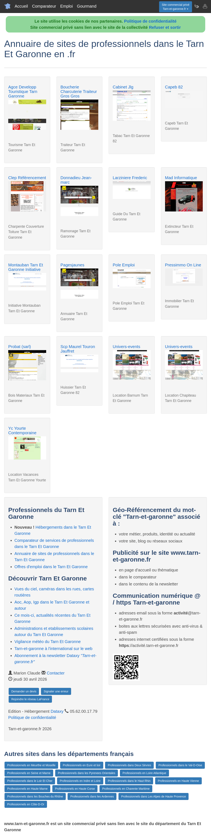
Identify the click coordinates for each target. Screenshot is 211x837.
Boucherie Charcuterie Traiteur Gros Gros (79, 91)
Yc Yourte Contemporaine (22, 430)
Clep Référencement (27, 177)
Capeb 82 (174, 87)
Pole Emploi (124, 265)
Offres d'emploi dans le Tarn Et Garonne (51, 566)
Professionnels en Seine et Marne (28, 773)
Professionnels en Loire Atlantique (144, 773)
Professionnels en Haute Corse (75, 788)
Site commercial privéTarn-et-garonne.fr (175, 6)
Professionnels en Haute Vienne (178, 780)
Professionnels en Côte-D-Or (25, 804)
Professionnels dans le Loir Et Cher (29, 780)
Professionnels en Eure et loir (82, 765)
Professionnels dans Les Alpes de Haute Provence (153, 796)
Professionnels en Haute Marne (27, 788)
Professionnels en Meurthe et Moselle (31, 765)
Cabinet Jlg (123, 87)
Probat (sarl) (19, 346)
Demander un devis (23, 691)
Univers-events (126, 346)
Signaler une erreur (56, 691)
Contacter (56, 673)
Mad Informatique (181, 177)
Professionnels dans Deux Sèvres (129, 765)
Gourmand (86, 6)
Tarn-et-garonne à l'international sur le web (53, 648)
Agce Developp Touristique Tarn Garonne (22, 91)
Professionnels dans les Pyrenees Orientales (86, 773)
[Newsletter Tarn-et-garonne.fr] (196, 6)
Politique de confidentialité (150, 21)
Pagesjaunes (72, 265)
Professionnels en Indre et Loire (80, 780)
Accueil (21, 6)
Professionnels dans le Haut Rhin (129, 780)
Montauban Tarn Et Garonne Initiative (25, 267)
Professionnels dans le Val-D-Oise (180, 765)
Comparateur (44, 6)
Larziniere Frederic (130, 177)
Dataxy (57, 711)
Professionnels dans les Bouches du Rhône (35, 796)
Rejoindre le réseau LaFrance (30, 699)
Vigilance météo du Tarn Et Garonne (47, 641)
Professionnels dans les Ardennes (92, 796)
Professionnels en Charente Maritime (126, 788)
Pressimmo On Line (183, 265)
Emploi (66, 6)
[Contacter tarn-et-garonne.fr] (205, 6)
